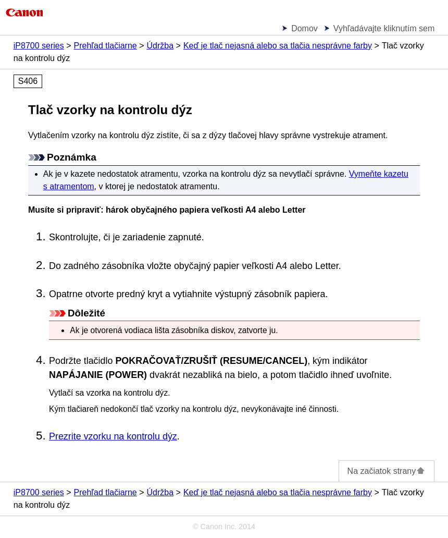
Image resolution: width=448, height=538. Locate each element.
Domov (304, 28)
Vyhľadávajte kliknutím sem (383, 28)
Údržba (160, 45)
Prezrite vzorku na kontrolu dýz (113, 436)
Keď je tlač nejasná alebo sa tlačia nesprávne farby (277, 45)
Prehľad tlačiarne (105, 45)
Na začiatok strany (386, 471)
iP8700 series (39, 45)
